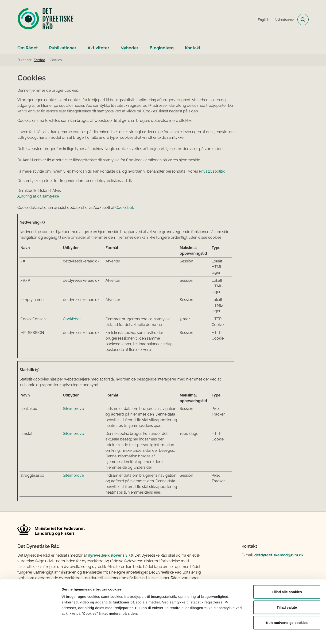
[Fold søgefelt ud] (303, 19)
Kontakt (193, 47)
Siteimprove (73, 408)
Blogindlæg (162, 47)
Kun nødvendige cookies (287, 599)
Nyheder (129, 47)
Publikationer (62, 47)
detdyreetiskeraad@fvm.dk (278, 555)
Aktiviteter (98, 47)
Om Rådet (27, 47)
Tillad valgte (287, 584)
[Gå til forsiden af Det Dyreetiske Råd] (45, 20)
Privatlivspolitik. (212, 171)
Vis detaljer (244, 621)
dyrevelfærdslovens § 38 (110, 555)
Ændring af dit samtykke (38, 196)
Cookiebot (124, 207)
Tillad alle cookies (287, 568)
